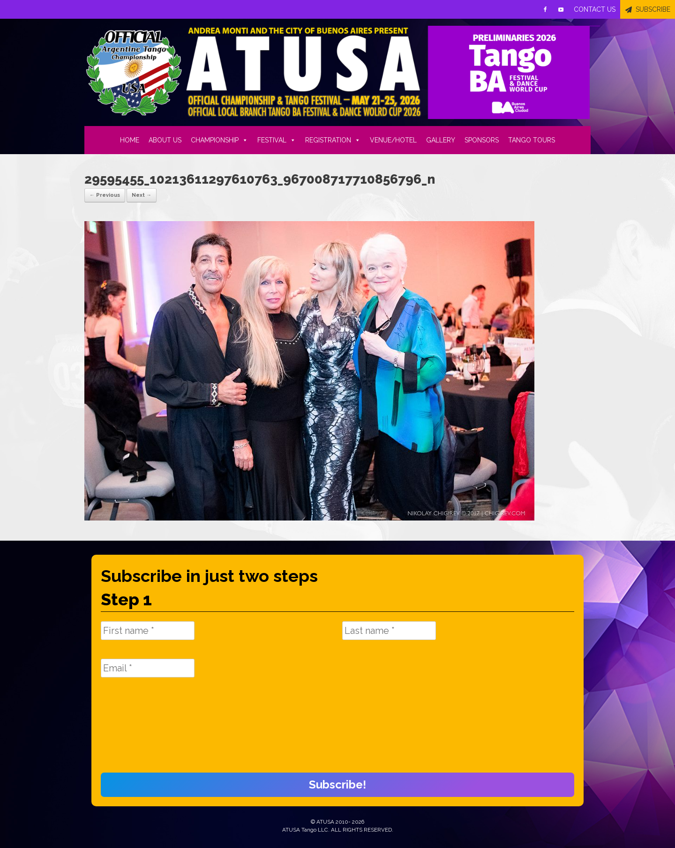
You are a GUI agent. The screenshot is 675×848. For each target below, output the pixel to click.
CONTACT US (594, 9)
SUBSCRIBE (653, 9)
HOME (129, 140)
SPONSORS (482, 140)
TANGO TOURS (531, 140)
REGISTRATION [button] (332, 140)
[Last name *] (389, 630)
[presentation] (139, 730)
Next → (141, 195)
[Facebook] (545, 9)
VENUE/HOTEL (393, 140)
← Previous (105, 195)
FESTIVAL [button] (276, 140)
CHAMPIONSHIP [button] (219, 140)
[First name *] (148, 630)
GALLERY (440, 140)
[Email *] (148, 668)
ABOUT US (165, 140)
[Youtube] (561, 9)
